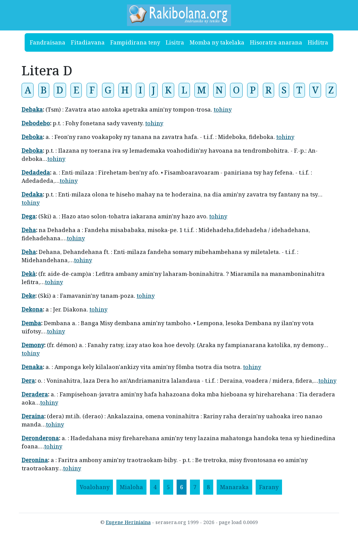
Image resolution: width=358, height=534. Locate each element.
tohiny (223, 109)
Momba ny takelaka (217, 42)
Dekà (29, 274)
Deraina (33, 416)
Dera (28, 380)
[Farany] (269, 487)
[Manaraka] (234, 487)
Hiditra (318, 42)
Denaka (32, 367)
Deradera (35, 394)
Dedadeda (36, 172)
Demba (31, 323)
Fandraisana (47, 42)
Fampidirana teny (135, 42)
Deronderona (40, 438)
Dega (29, 216)
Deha (29, 230)
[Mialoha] (131, 487)
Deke (28, 296)
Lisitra (175, 42)
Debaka (32, 109)
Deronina (35, 460)
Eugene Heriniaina (128, 522)
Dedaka (32, 194)
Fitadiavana (88, 42)
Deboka (32, 137)
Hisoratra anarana (276, 42)
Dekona (32, 309)
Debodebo (36, 123)
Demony (33, 345)
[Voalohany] (94, 487)
